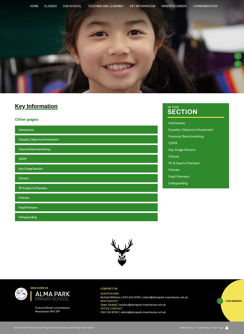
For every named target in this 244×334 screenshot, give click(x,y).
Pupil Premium (28, 207)
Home (34, 6)
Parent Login (217, 328)
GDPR (23, 159)
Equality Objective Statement (39, 139)
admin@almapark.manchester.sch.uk (165, 297)
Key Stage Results (31, 168)
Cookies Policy (203, 328)
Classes (50, 6)
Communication (205, 6)
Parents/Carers (174, 6)
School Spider (87, 328)
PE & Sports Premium (33, 188)
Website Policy (187, 328)
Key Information (142, 6)
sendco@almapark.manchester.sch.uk (142, 304)
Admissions (26, 130)
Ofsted (23, 178)
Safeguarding (28, 217)
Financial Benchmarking (34, 149)
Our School (72, 6)
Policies (24, 198)
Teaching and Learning (105, 6)
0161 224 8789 (132, 297)
